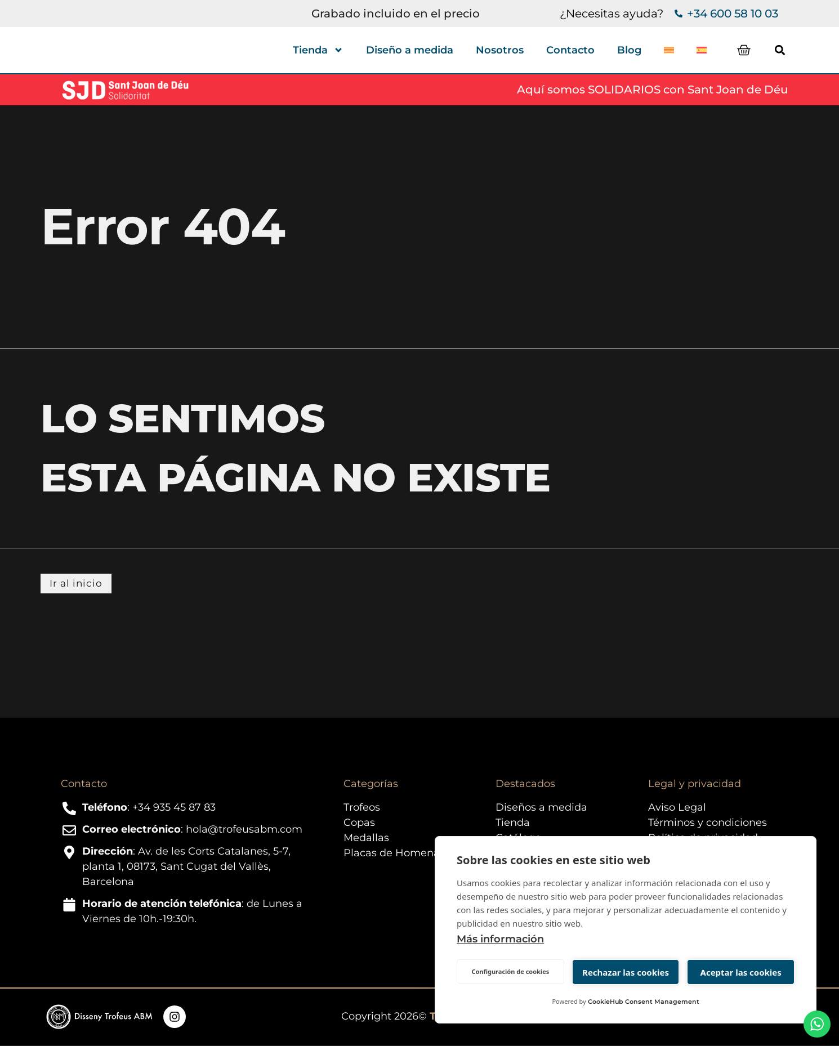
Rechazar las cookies (625, 972)
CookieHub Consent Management (643, 1001)
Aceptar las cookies (741, 972)
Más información (500, 939)
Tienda (318, 50)
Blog (629, 50)
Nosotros (500, 50)
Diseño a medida (409, 50)
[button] (789, 50)
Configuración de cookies (510, 971)
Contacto (570, 50)
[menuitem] (669, 50)
